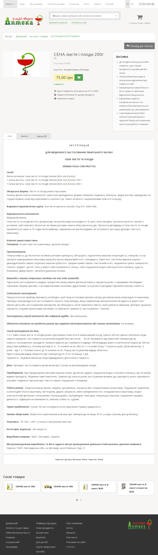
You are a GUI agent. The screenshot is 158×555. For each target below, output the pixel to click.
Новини (97, 4)
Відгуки (41, 136)
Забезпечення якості (18, 532)
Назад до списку (139, 46)
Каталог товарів (39, 36)
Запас (22, 4)
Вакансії (70, 532)
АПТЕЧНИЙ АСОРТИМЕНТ (65, 36)
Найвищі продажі (46, 523)
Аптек (86, 4)
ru (132, 4)
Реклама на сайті (76, 542)
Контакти (110, 4)
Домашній (21, 36)
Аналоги (24, 136)
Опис (9, 136)
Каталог (10, 4)
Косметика (74, 4)
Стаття (70, 546)
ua (127, 4)
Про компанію (36, 4)
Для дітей (42, 542)
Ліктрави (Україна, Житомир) (76, 69)
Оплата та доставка (56, 4)
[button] (77, 500)
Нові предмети (45, 527)
